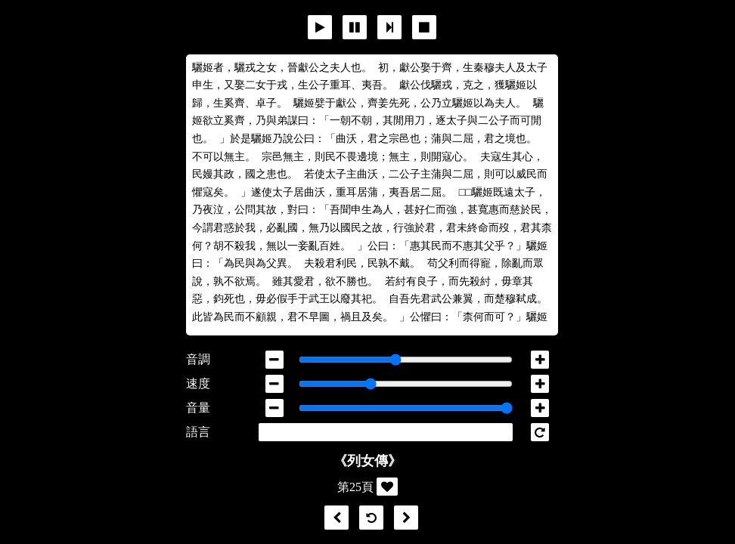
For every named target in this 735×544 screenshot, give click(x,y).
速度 (198, 383)
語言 (198, 431)
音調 (198, 359)
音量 (198, 407)
